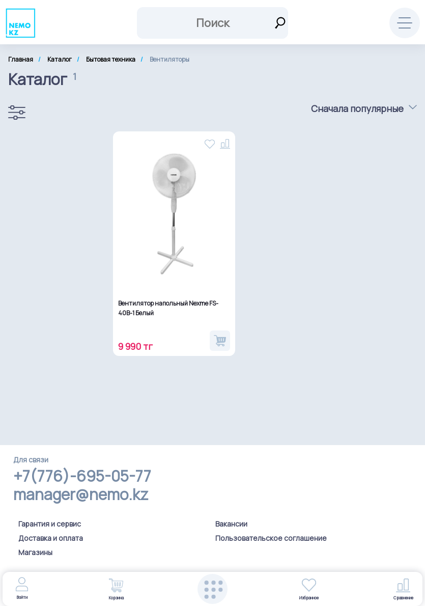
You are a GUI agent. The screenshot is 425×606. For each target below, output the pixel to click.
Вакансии (231, 524)
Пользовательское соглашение (271, 538)
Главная (20, 59)
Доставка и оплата (50, 538)
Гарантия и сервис (49, 524)
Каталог (59, 59)
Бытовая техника (110, 59)
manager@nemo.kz (80, 494)
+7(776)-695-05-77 (82, 476)
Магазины (35, 552)
